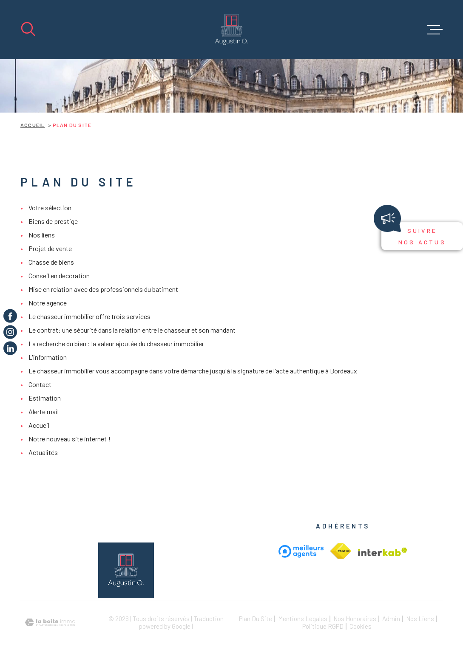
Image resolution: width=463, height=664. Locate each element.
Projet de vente (50, 248)
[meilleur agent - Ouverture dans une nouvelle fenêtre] (301, 551)
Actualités (43, 452)
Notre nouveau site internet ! (69, 439)
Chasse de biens (51, 262)
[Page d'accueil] (231, 29)
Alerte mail (43, 411)
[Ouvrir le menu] (435, 29)
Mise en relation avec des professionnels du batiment (103, 289)
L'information (47, 357)
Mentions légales (302, 618)
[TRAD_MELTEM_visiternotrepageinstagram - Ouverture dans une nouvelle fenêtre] (10, 332)
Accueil (32, 125)
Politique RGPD (323, 626)
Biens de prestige (53, 221)
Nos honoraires (354, 618)
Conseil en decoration (59, 275)
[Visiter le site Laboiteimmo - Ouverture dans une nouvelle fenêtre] (50, 623)
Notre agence (47, 303)
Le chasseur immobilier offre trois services (89, 316)
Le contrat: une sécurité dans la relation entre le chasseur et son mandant (132, 330)
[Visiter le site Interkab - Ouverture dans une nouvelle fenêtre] (340, 551)
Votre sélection (49, 207)
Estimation (44, 398)
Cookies (360, 626)
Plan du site (255, 618)
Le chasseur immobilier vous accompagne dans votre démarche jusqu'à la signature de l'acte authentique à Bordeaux (192, 371)
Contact (39, 384)
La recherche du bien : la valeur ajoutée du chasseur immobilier (116, 343)
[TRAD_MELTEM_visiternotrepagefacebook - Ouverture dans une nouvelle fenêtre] (10, 315)
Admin (391, 618)
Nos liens (41, 235)
